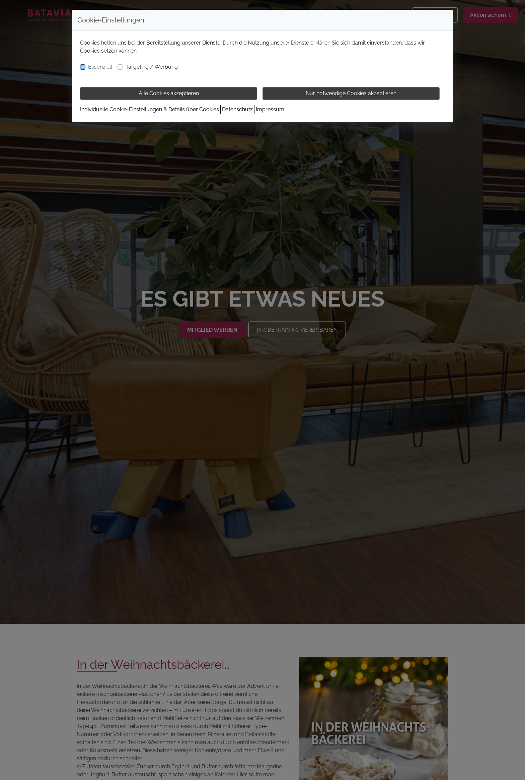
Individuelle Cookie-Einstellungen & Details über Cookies (149, 109)
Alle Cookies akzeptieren (169, 93)
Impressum (270, 109)
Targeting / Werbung (152, 67)
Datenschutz (237, 109)
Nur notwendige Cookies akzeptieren (351, 93)
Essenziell (100, 67)
